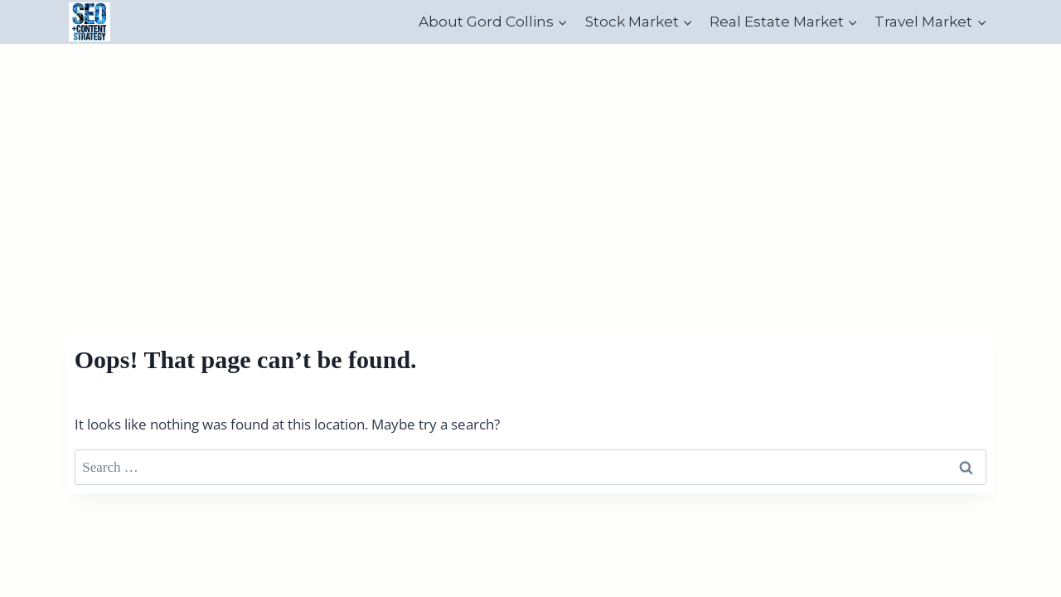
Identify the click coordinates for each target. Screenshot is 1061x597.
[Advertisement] (530, 168)
